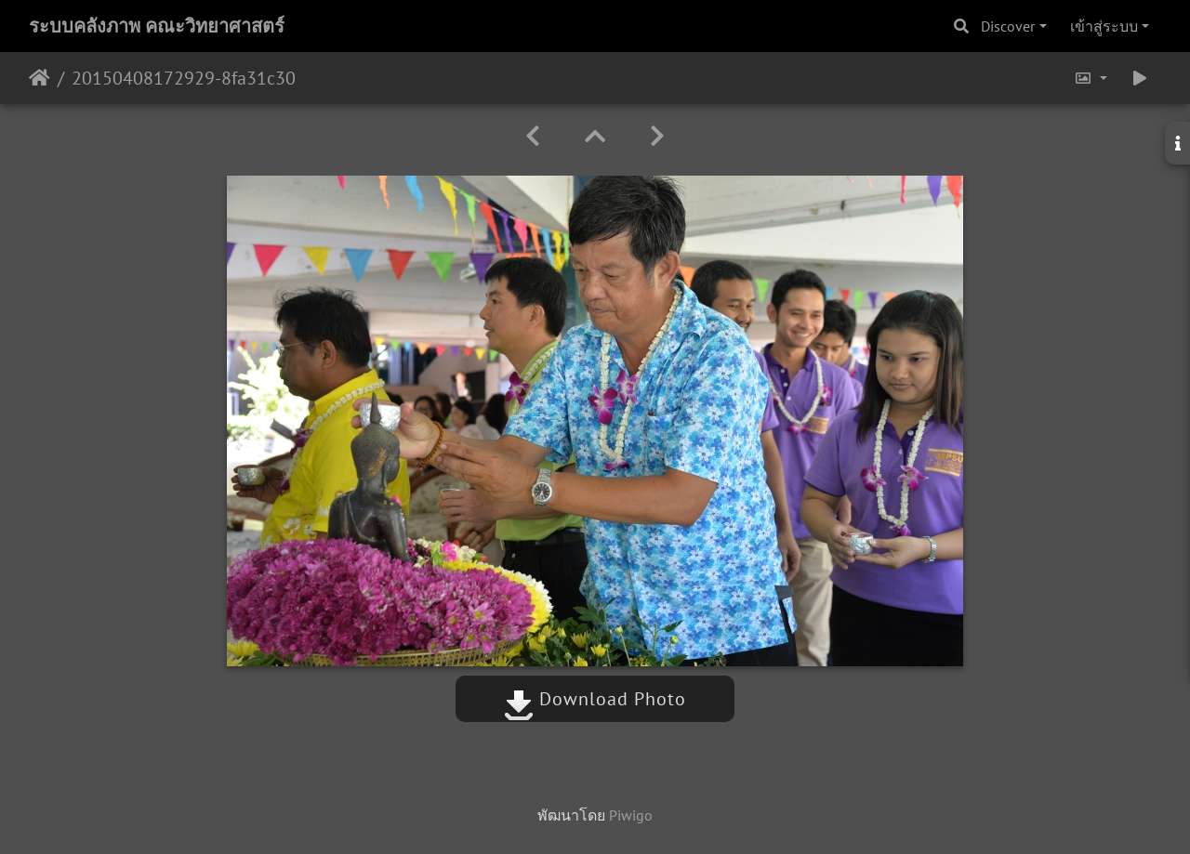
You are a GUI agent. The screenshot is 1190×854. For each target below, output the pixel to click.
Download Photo (595, 699)
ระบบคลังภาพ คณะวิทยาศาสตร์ (156, 26)
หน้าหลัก (39, 78)
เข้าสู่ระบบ (1104, 26)
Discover (1008, 26)
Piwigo (631, 815)
